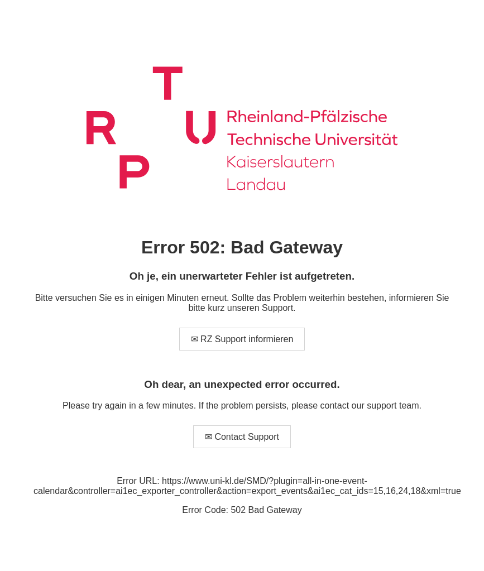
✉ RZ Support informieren (242, 339)
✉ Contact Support (242, 437)
